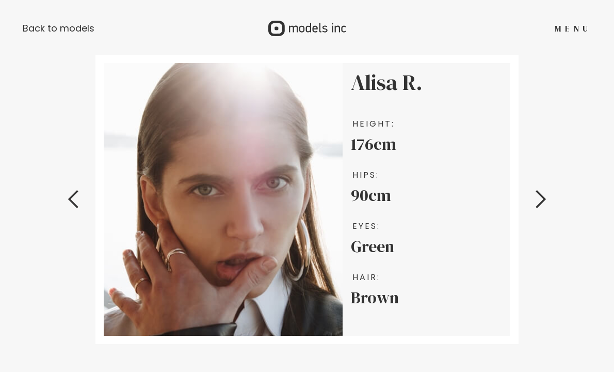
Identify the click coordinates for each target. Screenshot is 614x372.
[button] (73, 199)
